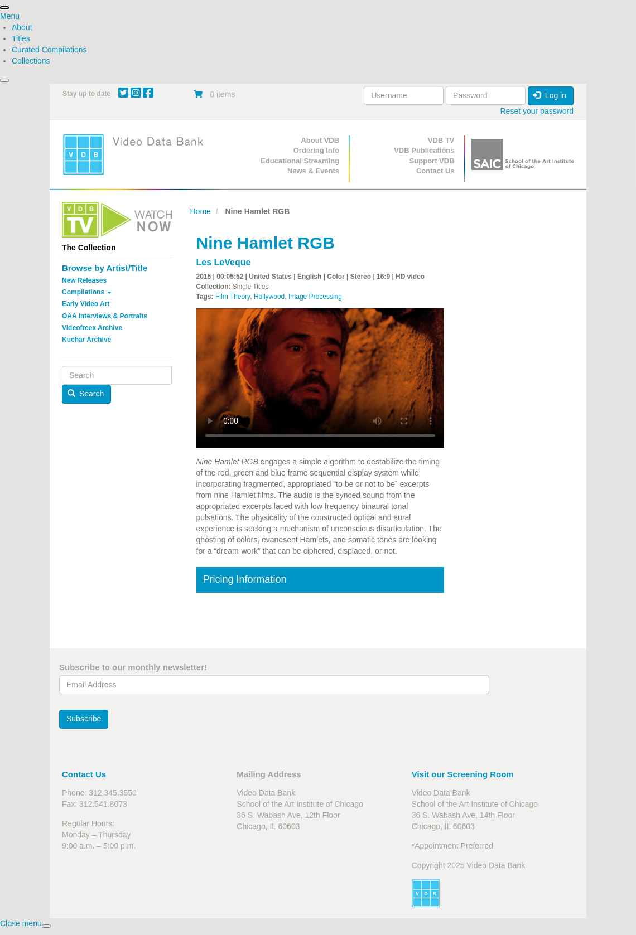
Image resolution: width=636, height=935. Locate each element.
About (22, 27)
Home (200, 211)
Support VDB (432, 161)
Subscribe (83, 718)
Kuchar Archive (86, 339)
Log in (549, 95)
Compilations (87, 292)
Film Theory (232, 297)
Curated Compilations (49, 49)
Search (86, 393)
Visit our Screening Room (463, 774)
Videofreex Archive (92, 328)
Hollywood (269, 297)
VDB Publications (424, 150)
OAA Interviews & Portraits (104, 316)
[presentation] (4, 7)
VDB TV (441, 140)
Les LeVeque (223, 262)
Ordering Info (316, 150)
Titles (21, 38)
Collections (31, 60)
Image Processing (315, 297)
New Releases (84, 280)
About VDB (320, 140)
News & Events (313, 171)
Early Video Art (85, 304)
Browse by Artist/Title (104, 268)
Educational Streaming (300, 161)
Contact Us (435, 171)
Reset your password (537, 110)
